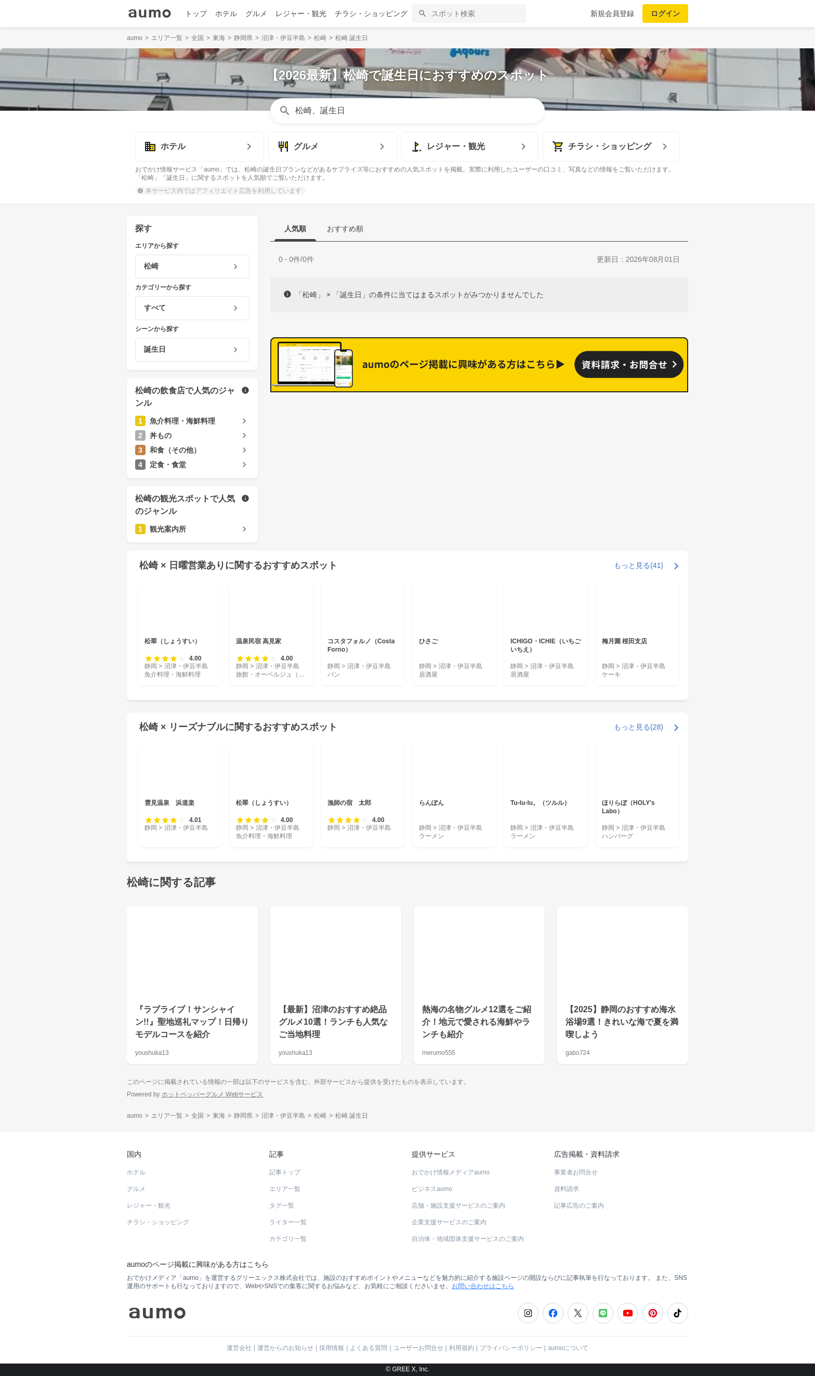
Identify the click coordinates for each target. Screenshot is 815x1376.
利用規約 (461, 1348)
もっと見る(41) (638, 565)
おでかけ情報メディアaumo (451, 1172)
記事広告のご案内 (579, 1205)
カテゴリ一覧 (288, 1239)
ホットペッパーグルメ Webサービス (213, 1094)
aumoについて (568, 1348)
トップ (196, 13)
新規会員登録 (612, 13)
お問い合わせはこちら (483, 1286)
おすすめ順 (345, 228)
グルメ (256, 13)
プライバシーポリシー (511, 1348)
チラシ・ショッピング (371, 13)
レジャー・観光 (300, 13)
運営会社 (239, 1348)
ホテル (226, 13)
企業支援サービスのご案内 (449, 1222)
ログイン (665, 13)
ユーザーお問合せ (418, 1348)
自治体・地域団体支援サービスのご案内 (468, 1239)
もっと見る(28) (638, 727)
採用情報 (331, 1348)
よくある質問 (368, 1348)
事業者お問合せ (576, 1172)
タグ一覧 (281, 1205)
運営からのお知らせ (285, 1348)
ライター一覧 (288, 1222)
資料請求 (566, 1189)
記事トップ (284, 1172)
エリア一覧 (284, 1189)
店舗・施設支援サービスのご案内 (458, 1205)
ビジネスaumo (432, 1189)
